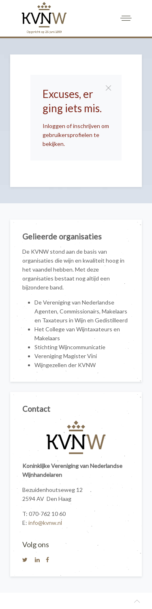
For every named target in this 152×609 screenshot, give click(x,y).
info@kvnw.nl (45, 522)
